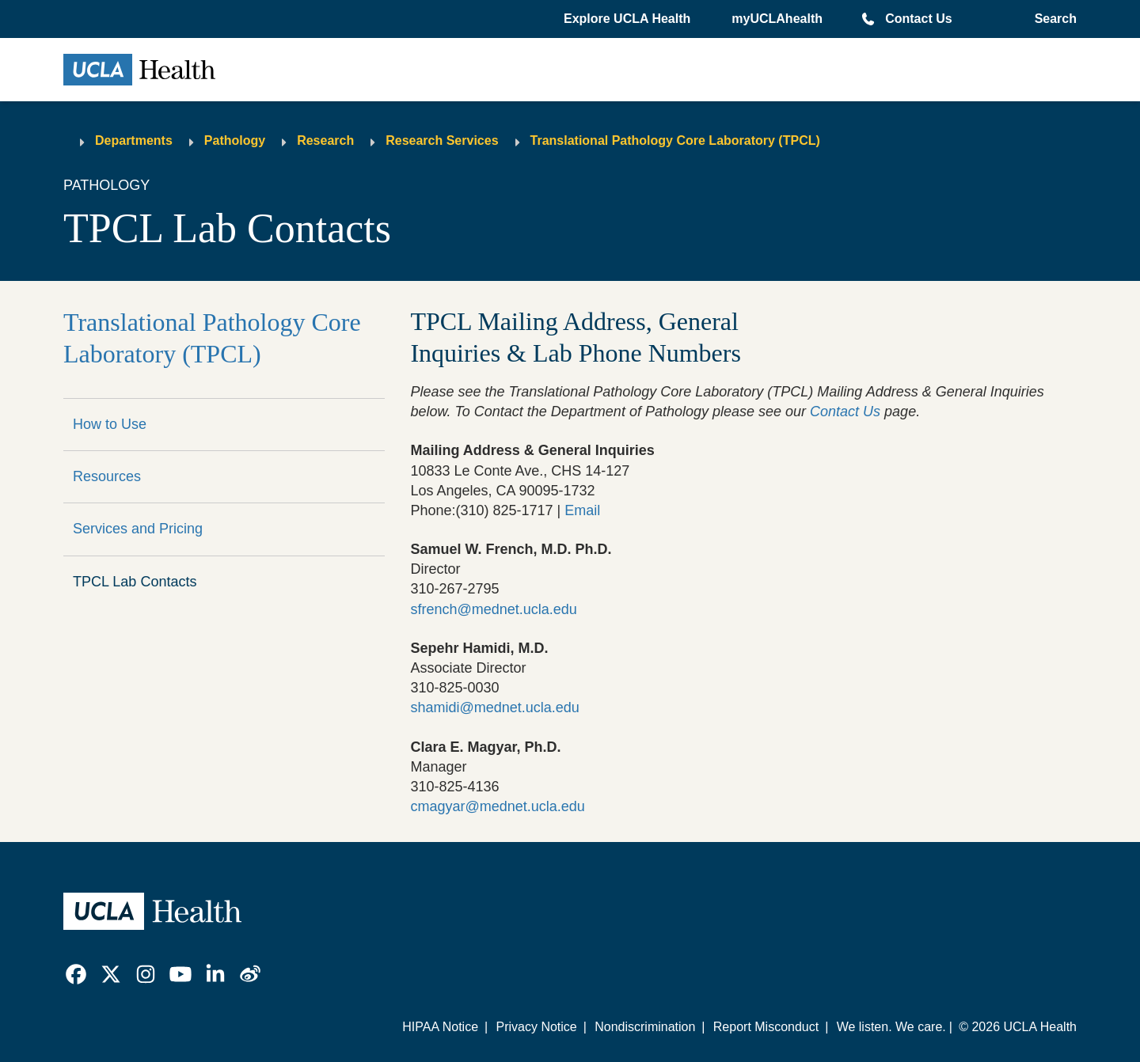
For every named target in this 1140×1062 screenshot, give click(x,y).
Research (325, 140)
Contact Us (918, 18)
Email (582, 510)
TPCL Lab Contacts (134, 582)
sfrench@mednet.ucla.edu (493, 609)
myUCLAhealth (777, 18)
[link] (76, 974)
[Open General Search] (1052, 19)
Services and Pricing (138, 529)
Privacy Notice (536, 1027)
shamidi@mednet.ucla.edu (494, 707)
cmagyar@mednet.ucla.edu (497, 806)
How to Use (109, 424)
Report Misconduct (766, 1027)
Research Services (442, 140)
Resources (107, 476)
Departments (134, 140)
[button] (629, 19)
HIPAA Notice (440, 1027)
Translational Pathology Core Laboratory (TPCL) (675, 140)
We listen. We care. (891, 1027)
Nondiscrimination (645, 1027)
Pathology (234, 140)
